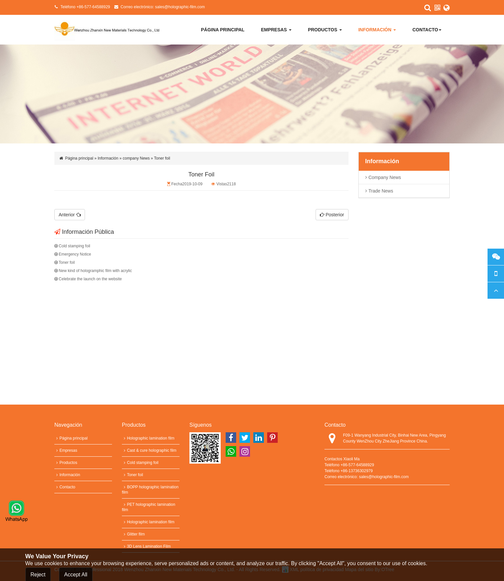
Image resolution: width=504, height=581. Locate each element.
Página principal (222, 29)
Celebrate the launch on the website (88, 279)
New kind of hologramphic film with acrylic (93, 270)
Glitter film (133, 534)
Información (377, 29)
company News (385, 178)
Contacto (426, 29)
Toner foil (64, 262)
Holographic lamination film (148, 438)
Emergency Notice (72, 254)
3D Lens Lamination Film (146, 546)
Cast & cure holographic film (149, 450)
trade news (381, 192)
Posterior (332, 214)
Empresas (276, 29)
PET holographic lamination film (148, 507)
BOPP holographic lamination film (150, 490)
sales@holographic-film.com (180, 7)
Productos (325, 29)
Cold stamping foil (72, 246)
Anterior (70, 214)
